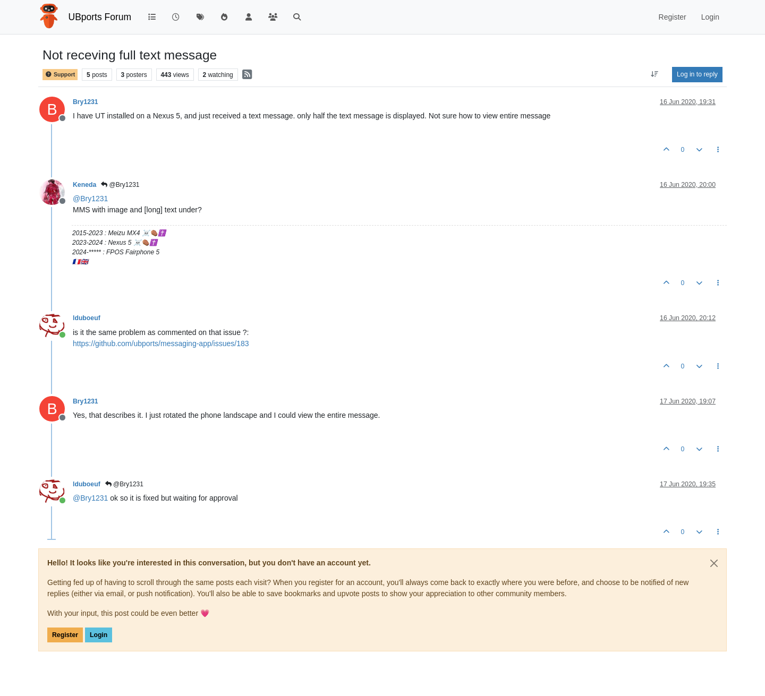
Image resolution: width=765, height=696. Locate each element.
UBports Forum (100, 17)
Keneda (84, 184)
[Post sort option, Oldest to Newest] (655, 74)
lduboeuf (86, 318)
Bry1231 (85, 102)
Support (60, 74)
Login (98, 635)
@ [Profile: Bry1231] (90, 198)
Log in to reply (697, 74)
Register (65, 635)
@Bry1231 (120, 184)
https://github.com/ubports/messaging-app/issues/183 (161, 343)
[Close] (714, 563)
